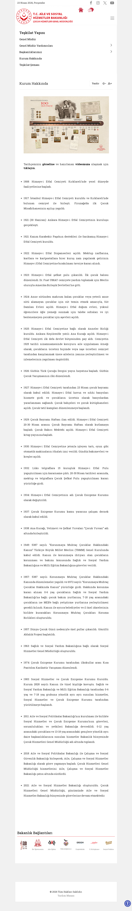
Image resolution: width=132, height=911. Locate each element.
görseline (48, 164)
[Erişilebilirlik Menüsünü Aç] (127, 903)
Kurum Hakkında (30, 58)
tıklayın (29, 168)
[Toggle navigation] (112, 18)
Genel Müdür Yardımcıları (36, 45)
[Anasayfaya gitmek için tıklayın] (81, 10)
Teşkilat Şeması (29, 65)
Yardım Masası (66, 895)
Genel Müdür (27, 39)
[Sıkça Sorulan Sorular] (91, 10)
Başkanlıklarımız (30, 52)
